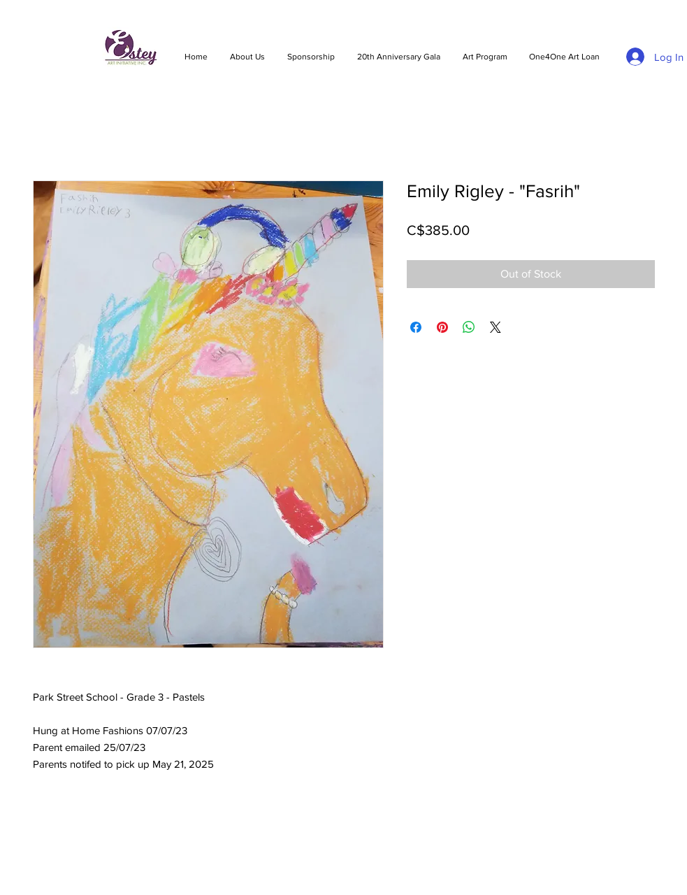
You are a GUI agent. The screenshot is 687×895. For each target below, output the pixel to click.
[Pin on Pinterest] (442, 327)
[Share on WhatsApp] (469, 327)
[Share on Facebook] (415, 327)
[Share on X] (495, 327)
